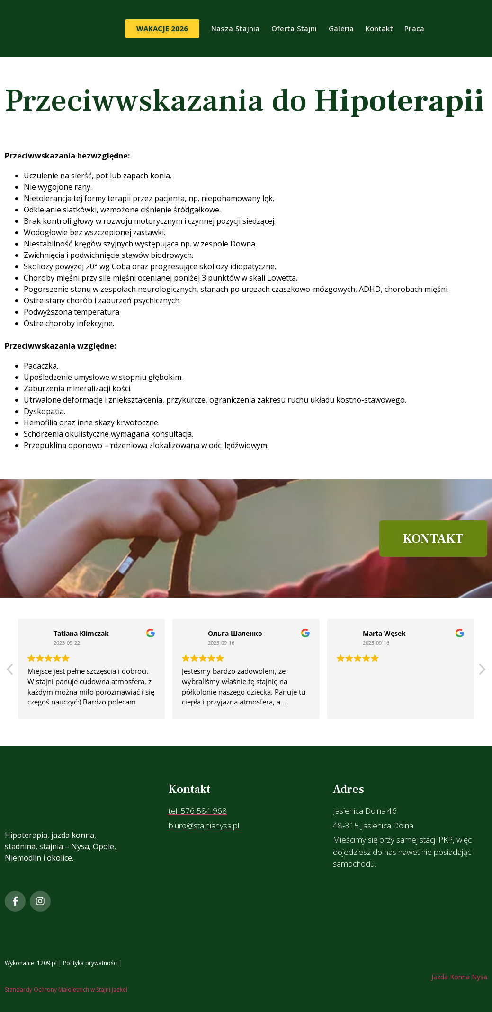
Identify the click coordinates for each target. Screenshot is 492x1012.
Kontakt (379, 28)
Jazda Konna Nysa (459, 976)
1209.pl (47, 963)
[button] (481, 671)
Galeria (341, 28)
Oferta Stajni (294, 28)
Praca (414, 28)
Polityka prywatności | (93, 963)
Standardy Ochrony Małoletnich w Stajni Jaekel (66, 990)
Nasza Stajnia (235, 28)
